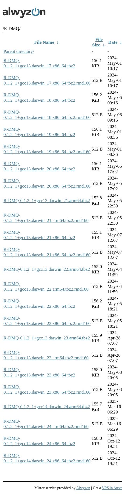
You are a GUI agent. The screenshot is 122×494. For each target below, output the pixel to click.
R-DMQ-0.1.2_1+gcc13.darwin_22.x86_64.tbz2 (39, 303)
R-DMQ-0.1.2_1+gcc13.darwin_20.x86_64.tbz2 (39, 166)
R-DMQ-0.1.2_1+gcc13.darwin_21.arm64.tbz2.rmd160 (45, 218)
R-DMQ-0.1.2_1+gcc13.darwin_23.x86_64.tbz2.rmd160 (47, 389)
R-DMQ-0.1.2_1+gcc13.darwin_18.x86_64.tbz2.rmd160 (47, 114)
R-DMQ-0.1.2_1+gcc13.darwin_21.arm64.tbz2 (46, 200)
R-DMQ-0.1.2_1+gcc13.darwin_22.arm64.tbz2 (46, 269)
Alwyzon (83, 488)
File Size (97, 42)
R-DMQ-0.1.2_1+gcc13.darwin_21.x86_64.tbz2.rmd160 (47, 252)
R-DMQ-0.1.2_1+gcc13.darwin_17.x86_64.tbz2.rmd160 (47, 80)
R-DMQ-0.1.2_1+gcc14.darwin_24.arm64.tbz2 (46, 406)
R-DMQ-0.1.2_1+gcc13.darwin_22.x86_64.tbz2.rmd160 (47, 321)
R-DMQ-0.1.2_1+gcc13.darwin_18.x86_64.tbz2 (39, 97)
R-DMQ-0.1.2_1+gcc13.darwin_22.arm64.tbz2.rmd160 (45, 286)
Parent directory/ (18, 51)
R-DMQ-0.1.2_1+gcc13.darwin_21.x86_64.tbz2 (39, 235)
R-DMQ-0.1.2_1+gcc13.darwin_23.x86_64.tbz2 (39, 372)
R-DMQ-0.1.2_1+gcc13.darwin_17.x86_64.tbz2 (39, 63)
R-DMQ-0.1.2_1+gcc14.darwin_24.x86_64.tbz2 (39, 441)
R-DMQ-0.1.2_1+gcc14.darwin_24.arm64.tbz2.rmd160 (45, 424)
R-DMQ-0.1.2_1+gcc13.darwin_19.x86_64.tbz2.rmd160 (47, 149)
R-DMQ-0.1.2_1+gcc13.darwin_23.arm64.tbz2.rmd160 (45, 355)
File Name (44, 42)
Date (112, 42)
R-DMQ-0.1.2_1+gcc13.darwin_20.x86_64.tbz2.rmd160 (47, 183)
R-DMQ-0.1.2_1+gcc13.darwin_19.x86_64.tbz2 (39, 132)
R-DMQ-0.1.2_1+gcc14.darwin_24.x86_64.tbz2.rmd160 (47, 458)
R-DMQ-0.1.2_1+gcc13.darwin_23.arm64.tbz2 (46, 338)
